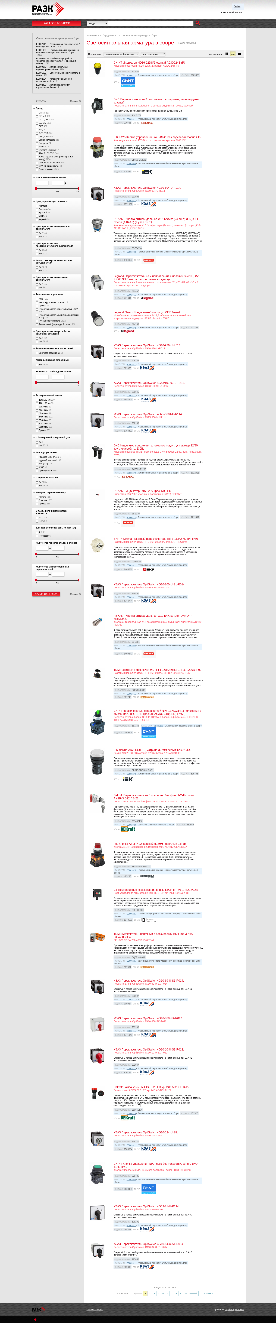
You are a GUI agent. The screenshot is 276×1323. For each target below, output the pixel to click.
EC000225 (131, 914)
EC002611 (131, 119)
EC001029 (159, 726)
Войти (237, 6)
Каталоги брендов (231, 12)
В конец (208, 1293)
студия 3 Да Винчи (234, 1309)
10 (185, 1293)
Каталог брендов (95, 1309)
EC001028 (131, 164)
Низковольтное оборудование (101, 35)
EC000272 (131, 75)
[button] (198, 23)
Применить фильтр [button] (46, 594)
